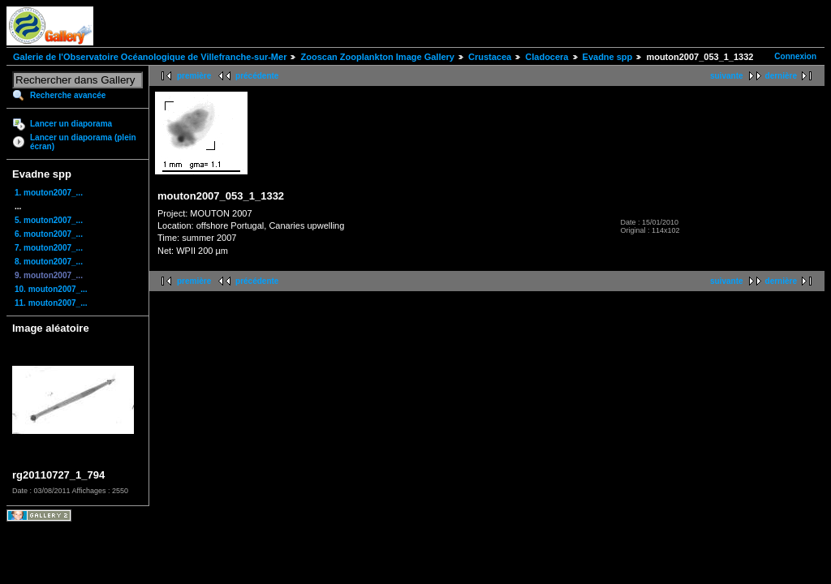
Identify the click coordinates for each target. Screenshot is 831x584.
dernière (781, 75)
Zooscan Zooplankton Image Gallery (377, 57)
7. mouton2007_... (49, 247)
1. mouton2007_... (49, 192)
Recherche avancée (67, 95)
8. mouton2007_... (49, 261)
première (194, 75)
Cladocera (546, 57)
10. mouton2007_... (51, 289)
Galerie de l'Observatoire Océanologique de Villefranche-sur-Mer (149, 57)
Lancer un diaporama (71, 123)
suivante (726, 75)
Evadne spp (608, 57)
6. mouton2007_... (49, 234)
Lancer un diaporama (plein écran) (83, 142)
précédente (256, 75)
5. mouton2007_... (49, 220)
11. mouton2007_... (51, 302)
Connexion (795, 56)
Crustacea (489, 57)
